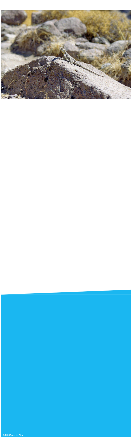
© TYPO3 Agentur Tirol (12, 435)
